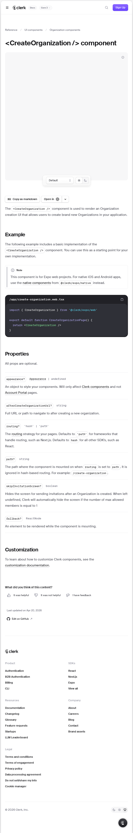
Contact (73, 725)
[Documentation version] (45, 8)
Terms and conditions (19, 756)
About (72, 707)
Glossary (10, 719)
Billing (9, 682)
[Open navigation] (7, 7)
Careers (73, 713)
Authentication (14, 670)
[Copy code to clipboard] (122, 299)
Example (15, 234)
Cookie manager (15, 786)
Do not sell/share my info (21, 780)
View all (73, 688)
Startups (10, 731)
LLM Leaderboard (16, 737)
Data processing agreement (23, 774)
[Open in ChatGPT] (51, 199)
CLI (7, 688)
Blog (71, 719)
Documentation (15, 707)
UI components (34, 29)
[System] (125, 810)
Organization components (65, 29)
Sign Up (120, 7)
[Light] (119, 810)
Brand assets (76, 731)
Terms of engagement (19, 762)
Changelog (12, 713)
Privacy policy (13, 768)
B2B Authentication (17, 676)
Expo (71, 682)
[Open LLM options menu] (65, 199)
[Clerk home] (11, 651)
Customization (21, 549)
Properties (17, 354)
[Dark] (114, 810)
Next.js (72, 676)
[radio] (79, 180)
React (72, 670)
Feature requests (16, 725)
